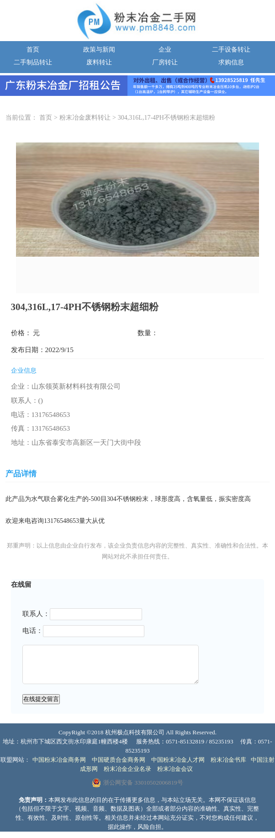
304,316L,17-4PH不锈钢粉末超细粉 (166, 117)
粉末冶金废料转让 (85, 117)
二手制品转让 (33, 62)
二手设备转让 (231, 49)
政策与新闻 (99, 49)
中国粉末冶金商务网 (59, 759)
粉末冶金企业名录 (127, 768)
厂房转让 (165, 62)
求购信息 (231, 62)
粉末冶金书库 (228, 759)
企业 (165, 49)
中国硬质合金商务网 (118, 759)
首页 (32, 49)
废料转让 (99, 62)
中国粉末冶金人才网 (178, 759)
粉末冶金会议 (175, 768)
